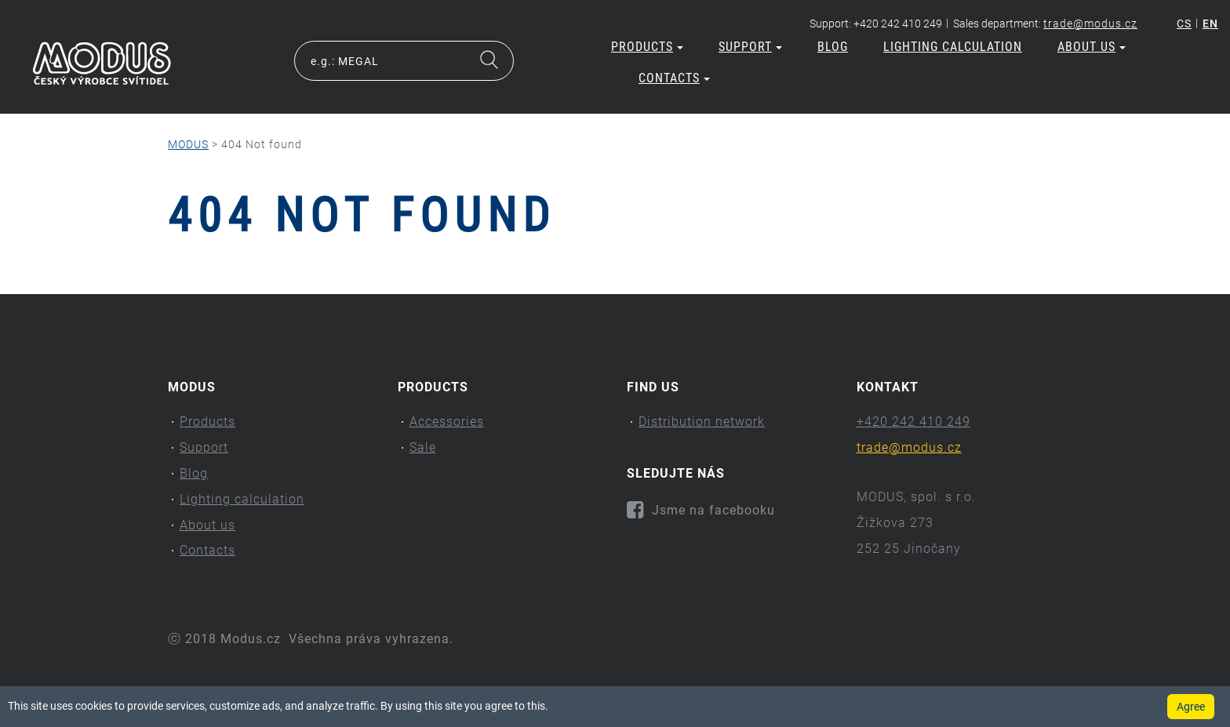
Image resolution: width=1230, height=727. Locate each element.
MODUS (188, 144)
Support (750, 46)
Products (647, 46)
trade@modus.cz (1090, 23)
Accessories (446, 421)
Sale (422, 447)
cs (1184, 23)
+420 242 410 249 (913, 421)
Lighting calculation (952, 46)
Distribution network (702, 421)
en (1210, 23)
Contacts (674, 78)
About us (1091, 46)
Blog (832, 46)
